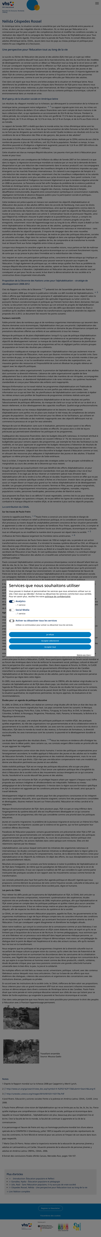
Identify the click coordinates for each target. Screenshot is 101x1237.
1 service (20, 605)
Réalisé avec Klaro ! (84, 655)
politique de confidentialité (57, 596)
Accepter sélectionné (50, 641)
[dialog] (50, 618)
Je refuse (50, 634)
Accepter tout (50, 647)
